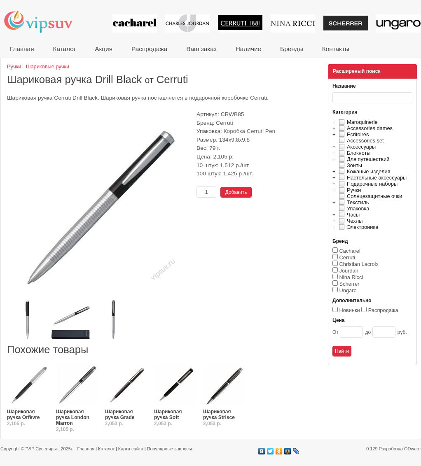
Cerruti (347, 257)
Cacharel (349, 251)
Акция (103, 48)
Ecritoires (353, 134)
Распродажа (149, 48)
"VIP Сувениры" (42, 448)
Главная (22, 48)
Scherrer (349, 284)
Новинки (349, 310)
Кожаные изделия (363, 171)
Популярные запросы (169, 448)
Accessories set (360, 140)
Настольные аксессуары (372, 178)
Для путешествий (363, 159)
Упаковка (353, 208)
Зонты (349, 165)
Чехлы (350, 221)
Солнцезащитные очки (369, 196)
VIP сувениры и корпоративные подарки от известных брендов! (43, 21)
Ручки (349, 190)
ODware (412, 448)
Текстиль (353, 202)
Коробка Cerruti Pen (250, 131)
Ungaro (348, 290)
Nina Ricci (351, 277)
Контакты (335, 48)
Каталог (64, 48)
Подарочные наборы (367, 184)
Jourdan (348, 271)
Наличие (248, 48)
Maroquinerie (357, 122)
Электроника (357, 227)
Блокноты (354, 153)
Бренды (291, 48)
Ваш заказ (201, 48)
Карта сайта (130, 448)
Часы (348, 215)
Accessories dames (365, 128)
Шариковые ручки (47, 66)
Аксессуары (356, 147)
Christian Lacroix (359, 264)
